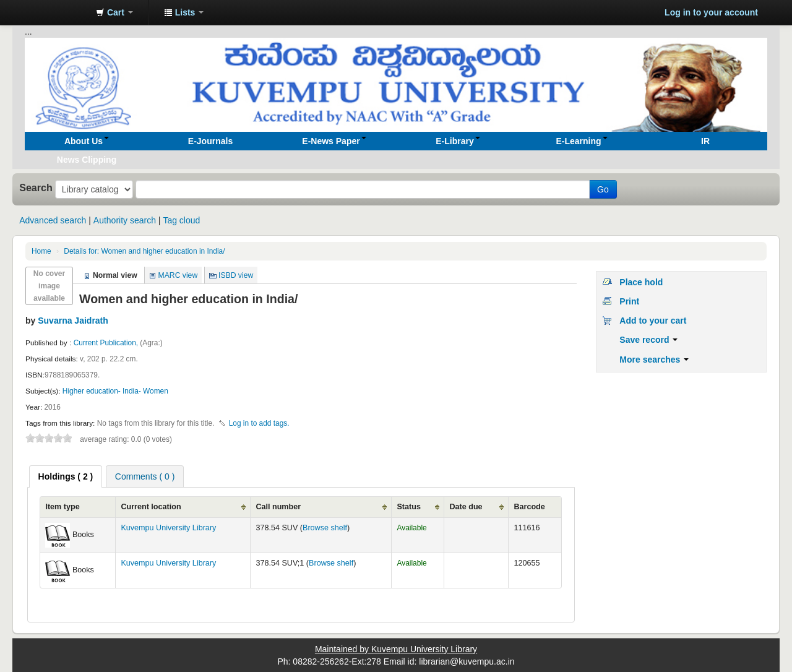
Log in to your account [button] (711, 12)
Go (603, 189)
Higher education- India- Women (115, 391)
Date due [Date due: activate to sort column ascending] (465, 506)
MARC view (178, 275)
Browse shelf (325, 527)
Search (36, 187)
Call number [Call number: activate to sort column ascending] (278, 506)
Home (41, 251)
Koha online (56, 12)
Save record (648, 340)
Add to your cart (652, 320)
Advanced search (52, 220)
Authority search (124, 220)
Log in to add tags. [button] (259, 423)
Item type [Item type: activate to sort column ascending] (62, 506)
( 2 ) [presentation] (65, 476)
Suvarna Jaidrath (73, 320)
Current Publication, (107, 342)
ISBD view (235, 275)
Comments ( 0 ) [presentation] (144, 476)
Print (629, 301)
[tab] (66, 476)
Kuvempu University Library (168, 527)
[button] (114, 12)
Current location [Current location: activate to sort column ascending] (151, 506)
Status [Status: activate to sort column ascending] (409, 506)
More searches (654, 359)
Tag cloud (181, 220)
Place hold (641, 282)
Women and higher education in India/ (144, 251)
